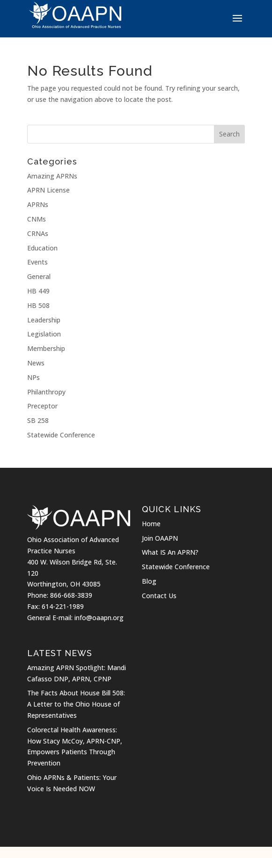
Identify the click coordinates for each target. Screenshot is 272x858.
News (35, 362)
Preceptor (42, 405)
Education (42, 247)
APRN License (48, 190)
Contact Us (159, 595)
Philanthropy (46, 391)
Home (151, 523)
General (39, 276)
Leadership (43, 319)
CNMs (36, 218)
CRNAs (37, 233)
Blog (149, 581)
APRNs (37, 204)
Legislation (44, 333)
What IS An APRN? (170, 552)
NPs (33, 377)
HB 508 (38, 305)
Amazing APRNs (52, 176)
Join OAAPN (160, 538)
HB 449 (38, 290)
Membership (46, 348)
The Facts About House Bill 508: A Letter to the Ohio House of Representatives (76, 704)
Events (37, 261)
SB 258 (38, 420)
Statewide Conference (61, 434)
